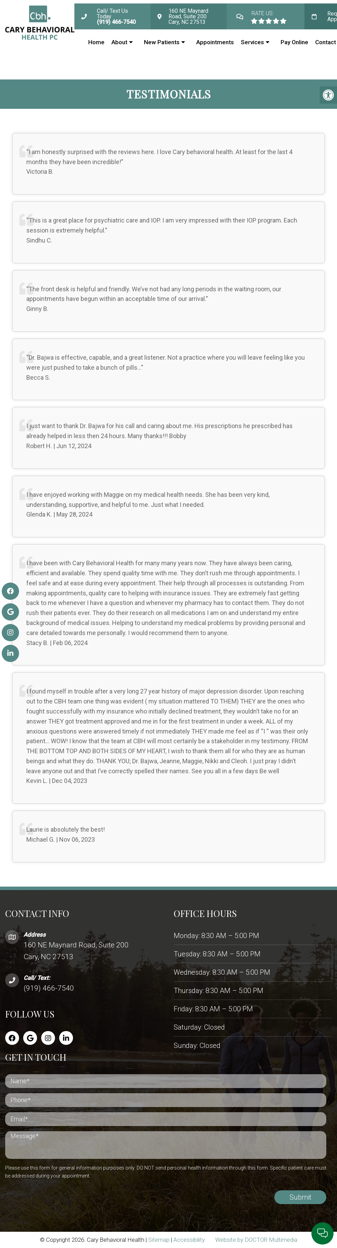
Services (252, 42)
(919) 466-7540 (49, 988)
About (119, 42)
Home (96, 42)
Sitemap (159, 1239)
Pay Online (294, 42)
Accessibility (189, 1239)
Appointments (215, 42)
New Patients (162, 42)
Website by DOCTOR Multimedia (256, 1239)
